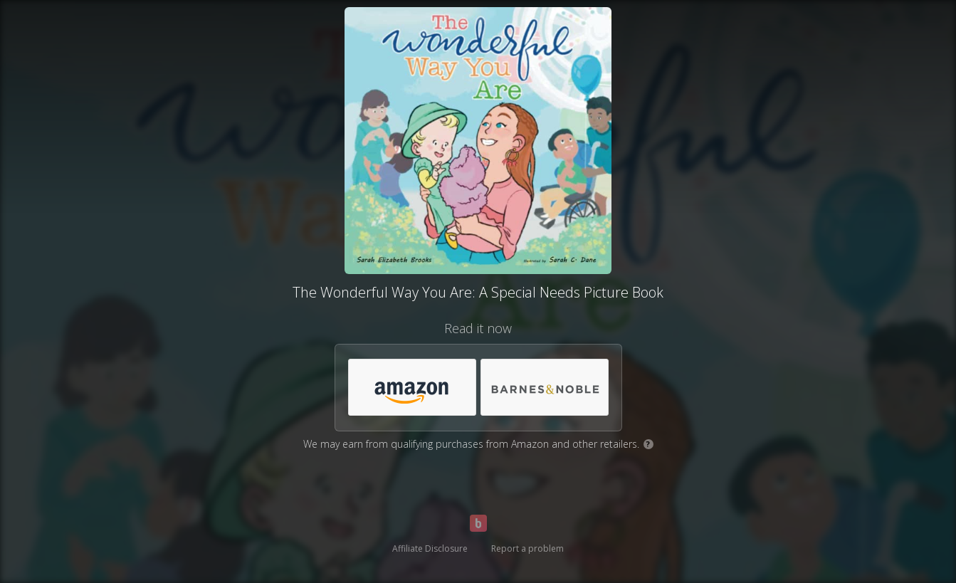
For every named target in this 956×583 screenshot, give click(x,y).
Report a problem (527, 548)
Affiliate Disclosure (430, 548)
